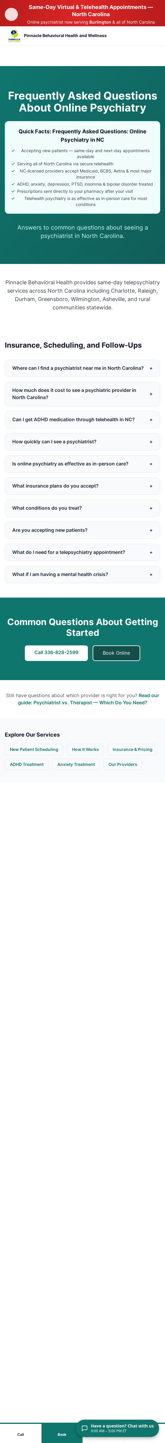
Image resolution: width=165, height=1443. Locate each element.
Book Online (116, 653)
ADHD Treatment (27, 764)
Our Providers (123, 764)
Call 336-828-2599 (56, 652)
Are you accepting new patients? (82, 530)
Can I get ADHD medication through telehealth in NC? (82, 419)
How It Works (85, 749)
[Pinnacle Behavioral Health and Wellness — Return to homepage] (57, 36)
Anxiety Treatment (76, 764)
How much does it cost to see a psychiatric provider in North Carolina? (82, 394)
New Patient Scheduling (34, 749)
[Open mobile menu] (151, 35)
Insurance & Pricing (132, 749)
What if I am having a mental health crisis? (82, 574)
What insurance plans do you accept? (82, 486)
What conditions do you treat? (82, 508)
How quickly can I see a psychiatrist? (82, 441)
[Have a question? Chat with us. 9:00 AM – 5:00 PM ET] (117, 1428)
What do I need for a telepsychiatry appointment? (82, 552)
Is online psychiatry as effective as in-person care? (82, 464)
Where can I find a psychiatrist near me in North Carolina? (82, 368)
